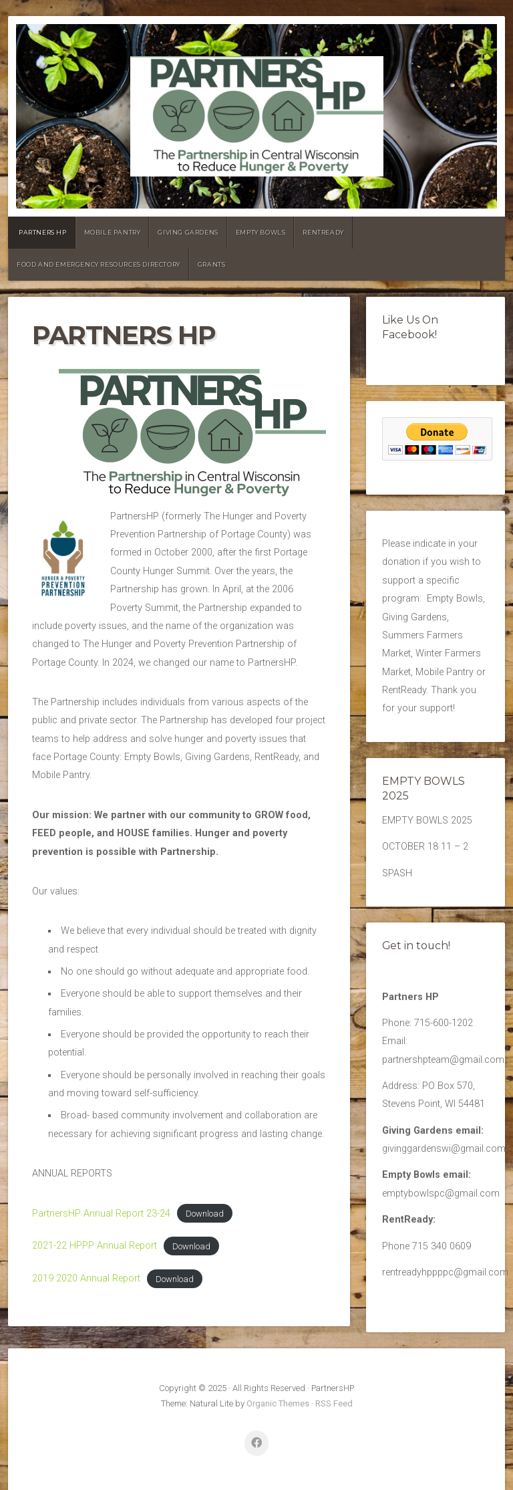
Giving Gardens (188, 232)
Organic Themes (277, 1403)
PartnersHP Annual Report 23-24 (101, 1213)
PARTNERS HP (43, 232)
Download (205, 1214)
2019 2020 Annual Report (86, 1278)
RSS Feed (334, 1403)
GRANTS (212, 264)
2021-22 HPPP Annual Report (94, 1245)
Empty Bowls (261, 232)
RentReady (323, 232)
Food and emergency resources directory (98, 264)
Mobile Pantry (112, 232)
